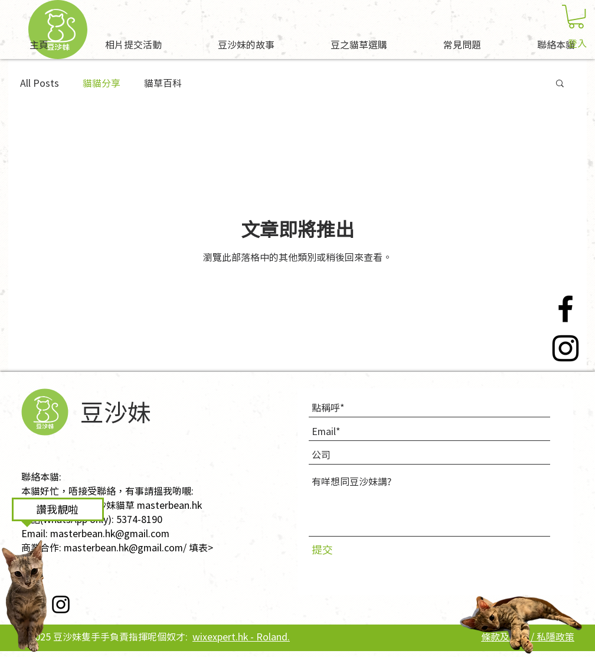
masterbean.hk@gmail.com (109, 533)
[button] (576, 16)
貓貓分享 (101, 82)
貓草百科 (163, 82)
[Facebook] (565, 308)
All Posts (39, 82)
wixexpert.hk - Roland (239, 636)
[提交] (335, 549)
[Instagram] (565, 348)
